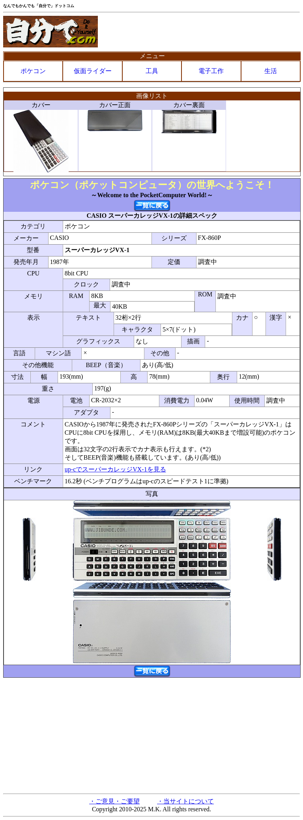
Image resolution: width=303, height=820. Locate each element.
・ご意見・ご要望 (114, 801)
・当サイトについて (185, 801)
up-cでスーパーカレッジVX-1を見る (115, 469)
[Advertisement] (151, 735)
